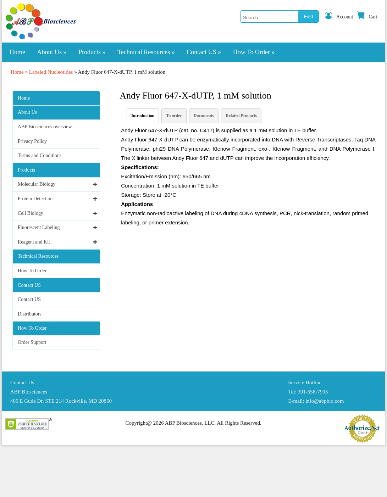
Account (338, 16)
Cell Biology (30, 213)
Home (17, 52)
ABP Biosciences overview (45, 126)
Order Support (32, 342)
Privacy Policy (32, 141)
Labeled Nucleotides (51, 72)
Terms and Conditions (39, 155)
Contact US (204, 52)
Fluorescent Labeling (39, 227)
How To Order (254, 52)
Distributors (30, 314)
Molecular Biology (36, 184)
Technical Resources (146, 52)
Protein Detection (35, 198)
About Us (52, 52)
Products (92, 52)
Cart (366, 16)
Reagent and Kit (34, 242)
